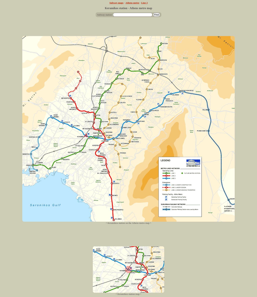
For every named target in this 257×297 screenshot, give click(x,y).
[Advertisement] (128, 28)
